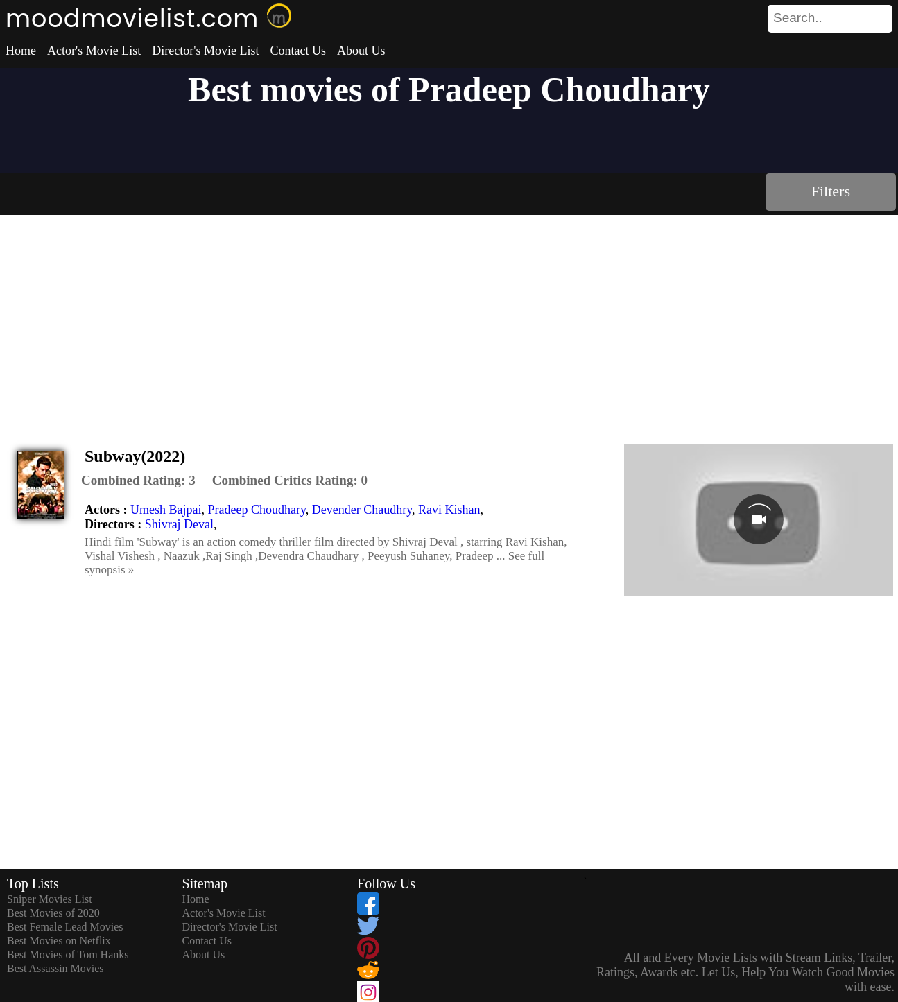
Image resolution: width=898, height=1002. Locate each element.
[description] (138, 480)
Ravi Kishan (449, 510)
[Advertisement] (449, 319)
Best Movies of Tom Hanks (67, 954)
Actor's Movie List (94, 51)
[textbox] (799, 18)
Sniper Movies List (49, 899)
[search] (830, 19)
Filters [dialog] (830, 191)
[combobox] (799, 18)
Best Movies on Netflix (59, 941)
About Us (361, 51)
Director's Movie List (205, 51)
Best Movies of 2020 (53, 913)
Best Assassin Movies (55, 968)
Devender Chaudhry (362, 510)
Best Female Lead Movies (65, 927)
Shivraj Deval (179, 524)
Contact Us (298, 51)
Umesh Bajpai (165, 510)
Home (21, 51)
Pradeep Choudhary (256, 510)
